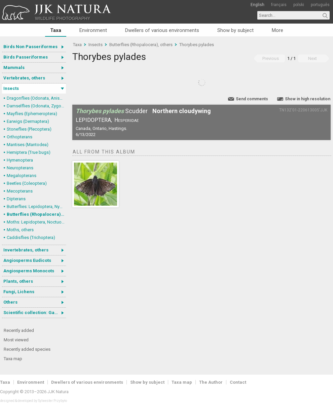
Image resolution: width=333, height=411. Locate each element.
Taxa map (13, 358)
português (320, 4)
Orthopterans (19, 136)
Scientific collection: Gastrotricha (34, 312)
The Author (211, 382)
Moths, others (20, 229)
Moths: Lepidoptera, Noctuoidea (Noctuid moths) (36, 222)
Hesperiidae (126, 120)
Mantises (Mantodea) (27, 144)
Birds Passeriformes (25, 57)
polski (298, 4)
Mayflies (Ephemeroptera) (32, 113)
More (277, 30)
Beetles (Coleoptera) (27, 183)
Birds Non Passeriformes (30, 46)
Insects (11, 88)
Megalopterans (21, 175)
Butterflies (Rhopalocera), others (36, 214)
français (279, 4)
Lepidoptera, (94, 120)
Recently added (19, 330)
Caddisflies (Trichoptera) (31, 237)
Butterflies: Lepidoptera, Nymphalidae (36, 206)
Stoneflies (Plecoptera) (29, 129)
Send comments (252, 99)
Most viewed (16, 339)
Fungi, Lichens (18, 291)
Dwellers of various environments (162, 30)
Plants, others (18, 281)
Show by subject (235, 30)
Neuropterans (20, 167)
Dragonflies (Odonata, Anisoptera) (36, 98)
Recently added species (27, 349)
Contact (238, 382)
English (257, 4)
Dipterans (16, 198)
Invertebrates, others (25, 249)
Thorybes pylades (196, 44)
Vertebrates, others (24, 77)
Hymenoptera (20, 160)
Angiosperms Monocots (28, 270)
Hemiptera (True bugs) (28, 152)
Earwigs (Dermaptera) (28, 121)
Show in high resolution (307, 99)
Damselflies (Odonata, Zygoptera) (36, 105)
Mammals (14, 67)
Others (10, 302)
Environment (93, 30)
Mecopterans (20, 191)
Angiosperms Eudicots (27, 260)
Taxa (55, 30)
